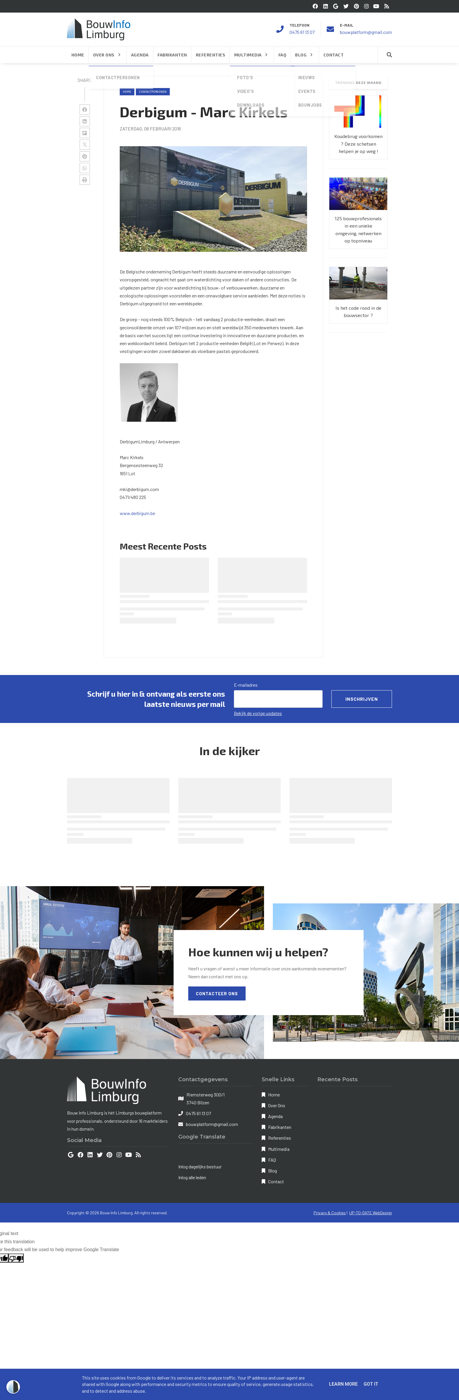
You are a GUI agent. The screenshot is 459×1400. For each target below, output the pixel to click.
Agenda (275, 1116)
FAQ (272, 1160)
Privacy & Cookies (330, 1212)
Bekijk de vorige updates (258, 713)
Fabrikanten (279, 1127)
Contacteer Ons (217, 993)
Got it (371, 1384)
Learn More (343, 1384)
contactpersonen (153, 91)
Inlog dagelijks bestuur (200, 1166)
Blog (272, 1170)
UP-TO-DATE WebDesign (370, 1212)
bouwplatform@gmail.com (366, 32)
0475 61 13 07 (302, 32)
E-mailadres (246, 685)
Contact (276, 1181)
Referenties (279, 1138)
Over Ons (276, 1105)
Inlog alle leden (192, 1177)
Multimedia (279, 1149)
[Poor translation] (16, 1258)
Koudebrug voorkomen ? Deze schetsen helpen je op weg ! (358, 143)
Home (127, 91)
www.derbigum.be (137, 513)
